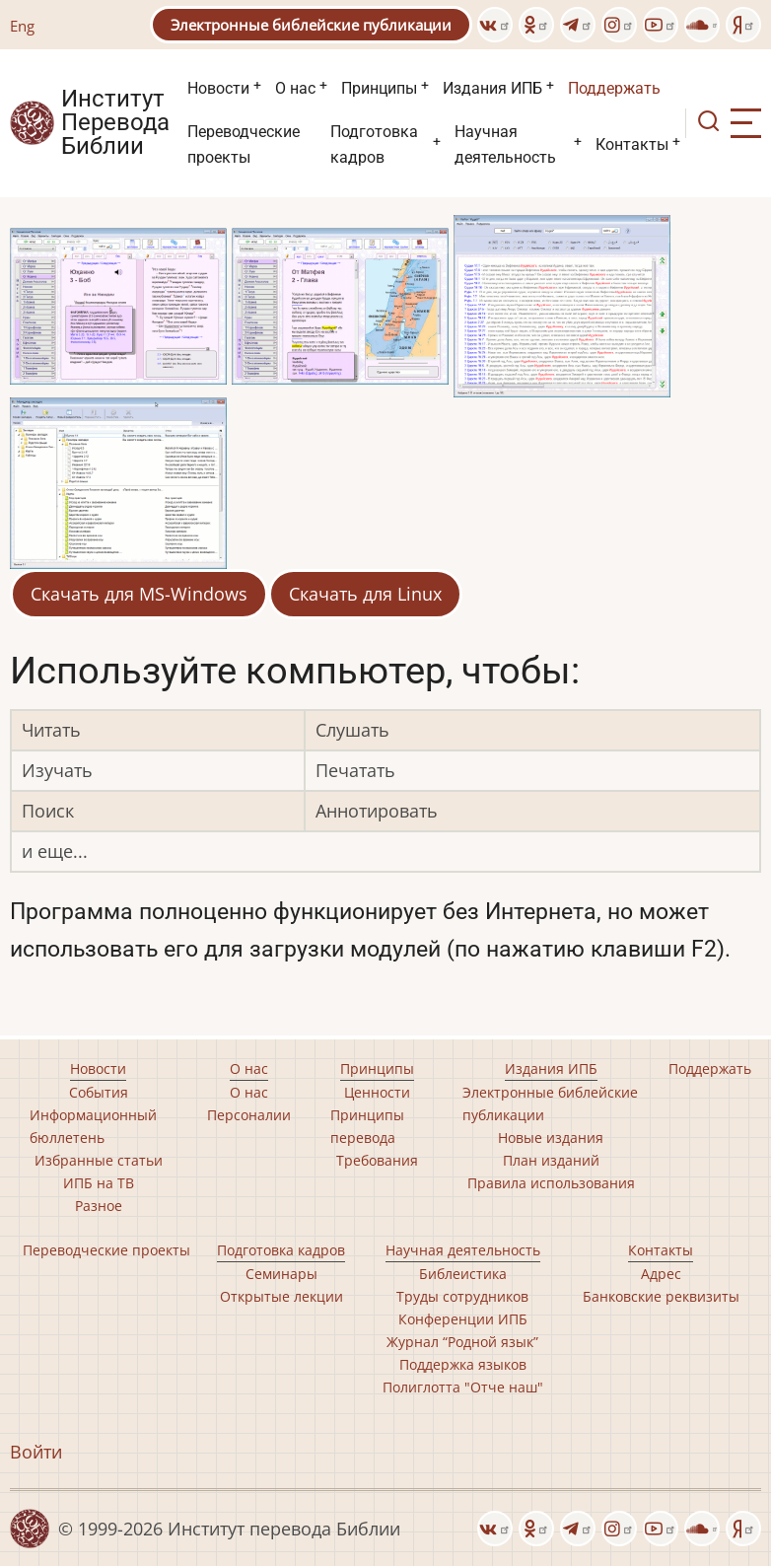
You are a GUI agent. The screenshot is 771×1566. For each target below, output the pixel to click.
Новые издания (550, 1137)
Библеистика (463, 1273)
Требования (377, 1160)
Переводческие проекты (243, 144)
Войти (36, 1451)
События (98, 1092)
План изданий (551, 1160)
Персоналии (249, 1114)
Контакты (632, 144)
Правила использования (551, 1183)
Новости (218, 88)
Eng (22, 26)
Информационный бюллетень (93, 1126)
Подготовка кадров (374, 144)
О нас (295, 88)
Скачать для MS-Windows (139, 593)
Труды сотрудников (462, 1296)
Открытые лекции (281, 1296)
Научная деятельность (505, 144)
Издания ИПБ (492, 88)
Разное (98, 1205)
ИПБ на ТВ (98, 1183)
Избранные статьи (99, 1160)
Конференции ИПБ (462, 1319)
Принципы (379, 88)
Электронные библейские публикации (311, 25)
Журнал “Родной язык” (462, 1341)
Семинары (281, 1273)
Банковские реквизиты (661, 1296)
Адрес (661, 1273)
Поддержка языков (462, 1364)
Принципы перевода (367, 1126)
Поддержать (614, 88)
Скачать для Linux (365, 593)
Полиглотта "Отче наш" (463, 1387)
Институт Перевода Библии (115, 123)
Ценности (377, 1092)
